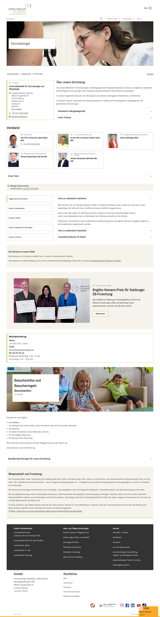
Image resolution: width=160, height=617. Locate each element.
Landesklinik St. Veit (22, 550)
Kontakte (116, 542)
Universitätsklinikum (22, 532)
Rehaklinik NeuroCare (72, 547)
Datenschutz (67, 583)
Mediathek (117, 537)
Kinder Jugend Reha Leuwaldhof (76, 537)
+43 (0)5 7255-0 (21, 591)
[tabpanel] (105, 217)
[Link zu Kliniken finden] (113, 18)
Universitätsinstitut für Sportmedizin (28, 540)
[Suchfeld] (55, 18)
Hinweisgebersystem (121, 565)
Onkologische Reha (71, 542)
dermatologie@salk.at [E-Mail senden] (19, 117)
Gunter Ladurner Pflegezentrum (76, 532)
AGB (65, 578)
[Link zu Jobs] (140, 18)
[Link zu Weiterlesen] (100, 313)
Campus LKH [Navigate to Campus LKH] (26, 74)
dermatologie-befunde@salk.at (21, 350)
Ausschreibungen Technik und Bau (127, 560)
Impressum (67, 587)
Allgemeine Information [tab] (18, 199)
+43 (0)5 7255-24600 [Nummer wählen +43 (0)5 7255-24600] (31, 144)
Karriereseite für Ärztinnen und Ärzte (106, 261)
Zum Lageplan (17, 109)
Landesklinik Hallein (22, 545)
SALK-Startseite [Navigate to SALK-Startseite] (13, 74)
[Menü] (148, 8)
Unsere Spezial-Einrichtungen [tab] (20, 227)
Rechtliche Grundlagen (71, 596)
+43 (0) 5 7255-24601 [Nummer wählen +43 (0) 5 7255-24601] (20, 113)
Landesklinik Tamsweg (23, 555)
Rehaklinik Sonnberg (71, 552)
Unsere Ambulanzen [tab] (17, 208)
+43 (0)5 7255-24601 (30, 189)
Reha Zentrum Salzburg (72, 557)
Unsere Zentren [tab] (15, 237)
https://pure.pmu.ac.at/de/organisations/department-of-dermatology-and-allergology (46, 511)
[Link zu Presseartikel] (128, 18)
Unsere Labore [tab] (15, 218)
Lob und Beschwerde (121, 547)
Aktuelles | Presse (120, 532)
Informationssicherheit (71, 592)
